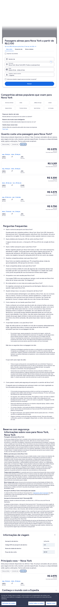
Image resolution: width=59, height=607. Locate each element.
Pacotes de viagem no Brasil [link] (22, 574)
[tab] (8, 26)
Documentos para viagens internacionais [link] (50, 579)
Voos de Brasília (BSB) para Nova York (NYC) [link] (14, 546)
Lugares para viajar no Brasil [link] (22, 563)
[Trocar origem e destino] (20, 31)
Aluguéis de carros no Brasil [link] (22, 580)
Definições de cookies (8, 605)
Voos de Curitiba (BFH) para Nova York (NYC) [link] (14, 540)
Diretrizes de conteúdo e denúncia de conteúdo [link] (37, 575)
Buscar (51, 37)
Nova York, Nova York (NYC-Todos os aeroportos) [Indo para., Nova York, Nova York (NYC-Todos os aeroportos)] (31, 32)
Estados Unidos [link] (17, 51)
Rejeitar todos (51, 605)
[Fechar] (56, 597)
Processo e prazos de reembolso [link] (50, 569)
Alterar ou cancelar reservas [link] (49, 565)
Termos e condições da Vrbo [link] (36, 571)
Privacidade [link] (34, 565)
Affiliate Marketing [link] (7, 580)
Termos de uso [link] (34, 567)
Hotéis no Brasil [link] (20, 566)
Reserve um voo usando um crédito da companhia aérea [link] (50, 575)
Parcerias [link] (5, 572)
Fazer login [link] (49, 88)
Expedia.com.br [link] (4, 51)
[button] (29, 367)
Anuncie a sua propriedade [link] (6, 568)
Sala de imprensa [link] (7, 574)
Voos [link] (11, 51)
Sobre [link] (4, 562)
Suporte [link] (47, 562)
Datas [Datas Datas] (43, 32)
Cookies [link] (33, 562)
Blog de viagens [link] (20, 588)
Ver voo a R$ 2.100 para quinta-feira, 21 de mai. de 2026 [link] (20, 21)
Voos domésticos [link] (21, 577)
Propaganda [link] (5, 577)
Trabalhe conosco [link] (7, 565)
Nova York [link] (24, 51)
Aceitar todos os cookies (36, 605)
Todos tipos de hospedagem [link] (20, 585)
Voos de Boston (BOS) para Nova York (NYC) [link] (14, 543)
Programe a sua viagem (52, 51)
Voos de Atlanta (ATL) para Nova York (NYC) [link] (14, 537)
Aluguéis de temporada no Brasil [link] (22, 569)
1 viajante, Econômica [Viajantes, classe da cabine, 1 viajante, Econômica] (14, 37)
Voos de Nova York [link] (8, 533)
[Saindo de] (12, 32)
